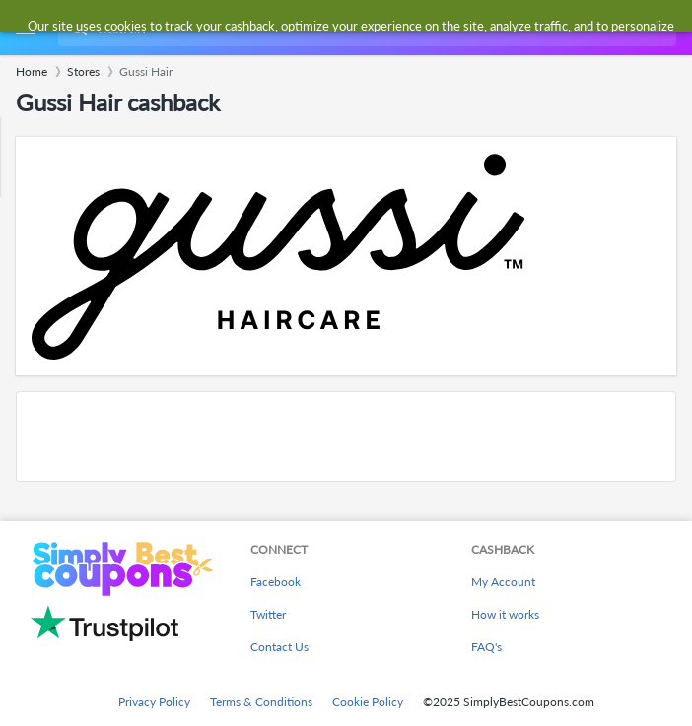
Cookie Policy (367, 701)
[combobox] (365, 27)
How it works (505, 614)
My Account (503, 581)
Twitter (268, 614)
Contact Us (279, 646)
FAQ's (486, 646)
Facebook (275, 581)
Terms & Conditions (261, 701)
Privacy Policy (154, 701)
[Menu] (25, 28)
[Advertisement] (346, 436)
